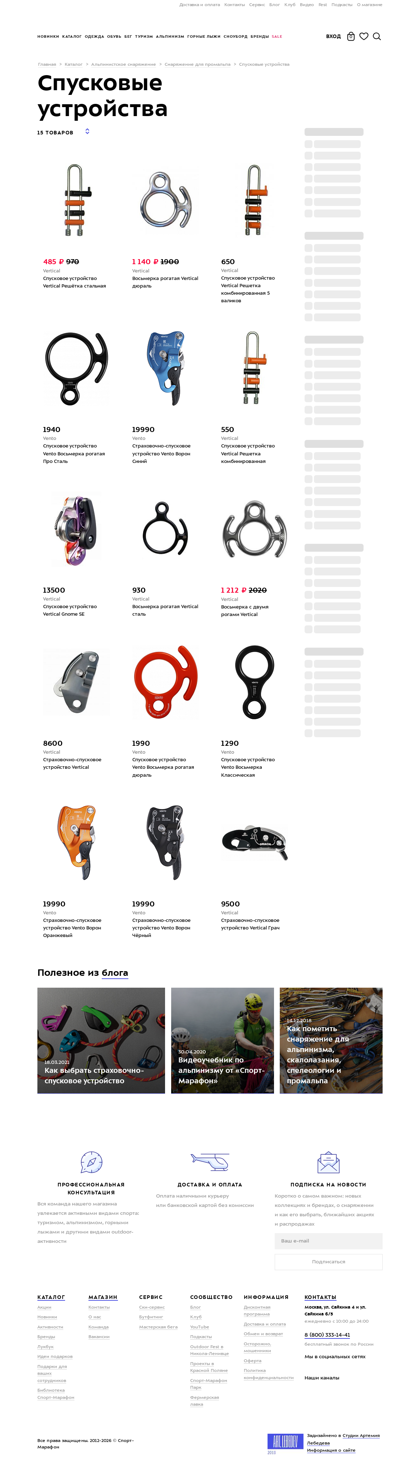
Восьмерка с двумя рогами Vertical (246, 609)
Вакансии (99, 1347)
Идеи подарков (55, 1367)
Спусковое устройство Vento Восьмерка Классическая (249, 767)
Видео (307, 5)
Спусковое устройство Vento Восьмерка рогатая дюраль (164, 767)
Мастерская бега (158, 1337)
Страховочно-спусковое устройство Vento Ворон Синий (163, 451)
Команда (98, 1337)
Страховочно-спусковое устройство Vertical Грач (252, 925)
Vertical (52, 266)
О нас (94, 1327)
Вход (333, 36)
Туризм (144, 36)
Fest (323, 5)
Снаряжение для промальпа (197, 65)
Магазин (103, 1307)
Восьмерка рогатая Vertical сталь (157, 609)
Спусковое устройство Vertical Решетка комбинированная (249, 451)
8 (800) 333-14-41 (327, 1345)
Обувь (114, 36)
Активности (50, 1337)
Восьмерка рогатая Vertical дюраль (157, 278)
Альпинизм (170, 36)
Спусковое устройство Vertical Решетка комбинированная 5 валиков (249, 285)
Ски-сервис (152, 1317)
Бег (128, 36)
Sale (277, 36)
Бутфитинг (151, 1327)
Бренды (260, 36)
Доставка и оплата (199, 5)
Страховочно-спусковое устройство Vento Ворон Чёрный (163, 929)
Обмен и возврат (263, 1344)
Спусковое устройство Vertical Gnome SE (71, 609)
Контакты (234, 5)
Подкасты (342, 5)
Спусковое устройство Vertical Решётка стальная (76, 278)
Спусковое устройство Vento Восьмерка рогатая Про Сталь (75, 451)
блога (116, 974)
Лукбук (45, 1357)
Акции (44, 1317)
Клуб (290, 5)
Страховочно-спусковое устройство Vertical (74, 763)
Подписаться (328, 1271)
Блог (274, 5)
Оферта (252, 1371)
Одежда (94, 36)
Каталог (72, 36)
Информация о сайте (331, 1461)
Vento (50, 435)
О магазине (370, 5)
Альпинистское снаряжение (123, 65)
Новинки (48, 36)
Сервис (257, 5)
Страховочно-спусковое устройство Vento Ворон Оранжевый (74, 929)
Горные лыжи (204, 36)
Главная (47, 65)
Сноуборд (236, 36)
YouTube (199, 1337)
